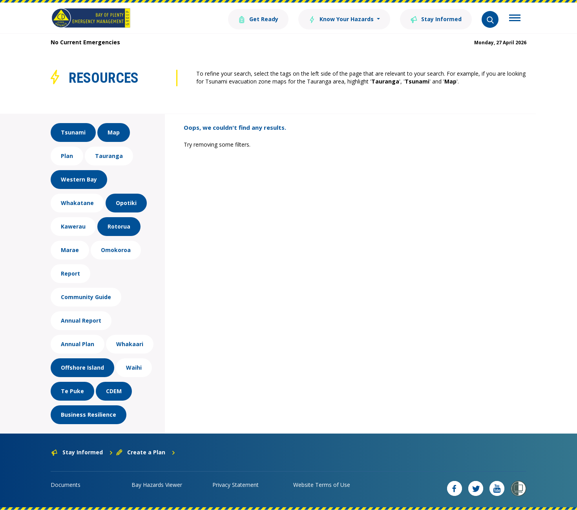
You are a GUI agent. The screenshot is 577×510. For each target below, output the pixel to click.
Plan (67, 156)
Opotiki (126, 203)
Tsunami (73, 132)
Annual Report (81, 320)
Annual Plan (77, 344)
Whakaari (129, 344)
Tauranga (109, 156)
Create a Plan (145, 452)
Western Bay (79, 179)
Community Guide (86, 297)
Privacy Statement (235, 484)
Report (70, 273)
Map (114, 132)
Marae (70, 250)
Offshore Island (82, 367)
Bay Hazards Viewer (156, 484)
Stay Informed (436, 19)
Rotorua (119, 226)
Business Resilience (88, 414)
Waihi (134, 367)
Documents (65, 484)
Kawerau (73, 226)
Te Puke (72, 391)
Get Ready (258, 19)
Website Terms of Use (321, 484)
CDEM (114, 391)
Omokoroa (116, 250)
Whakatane (77, 203)
